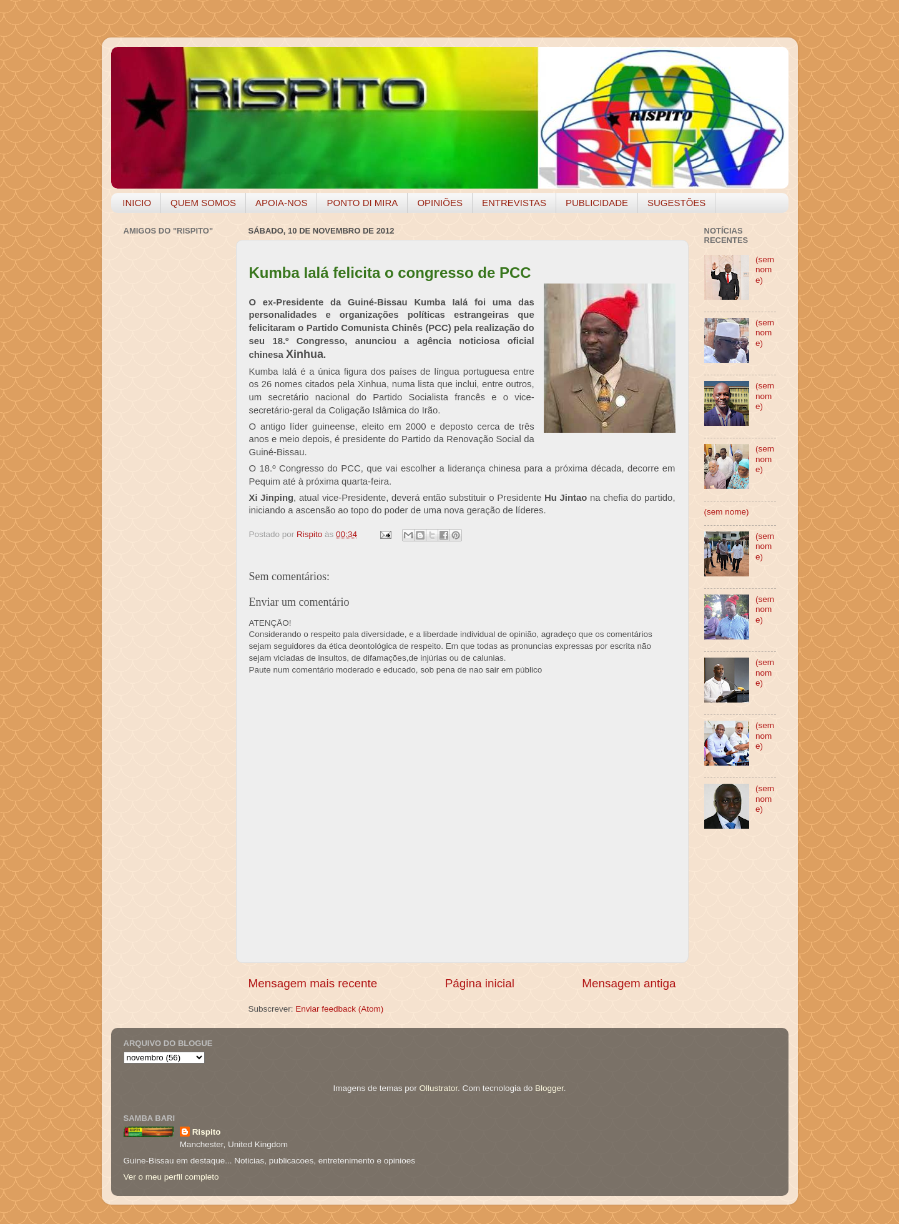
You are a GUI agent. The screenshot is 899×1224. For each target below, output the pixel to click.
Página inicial (479, 983)
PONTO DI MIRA (362, 202)
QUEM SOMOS (203, 202)
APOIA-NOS (281, 202)
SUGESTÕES (676, 202)
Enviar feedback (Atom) (339, 1009)
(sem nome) (764, 269)
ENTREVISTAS (514, 202)
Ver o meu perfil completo (171, 1177)
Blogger (549, 1088)
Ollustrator (439, 1088)
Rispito (206, 1132)
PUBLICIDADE (597, 202)
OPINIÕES (440, 202)
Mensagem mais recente (313, 983)
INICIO (136, 202)
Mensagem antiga (628, 983)
